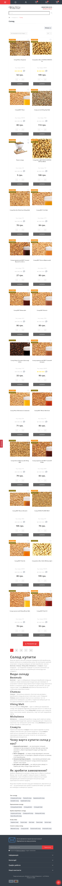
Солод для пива (38, 807)
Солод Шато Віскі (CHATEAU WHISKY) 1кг (42, 60)
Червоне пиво (14, 822)
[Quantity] (19, 79)
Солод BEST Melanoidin (20, 310)
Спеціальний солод (16, 798)
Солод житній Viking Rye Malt (42, 110)
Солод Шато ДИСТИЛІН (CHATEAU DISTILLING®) (42, 160)
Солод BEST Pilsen (20, 110)
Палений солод (27, 798)
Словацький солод (28, 813)
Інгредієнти (15, 17)
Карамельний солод (38, 798)
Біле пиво (31, 822)
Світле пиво (48, 822)
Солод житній (24, 828)
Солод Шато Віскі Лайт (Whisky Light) (42, 561)
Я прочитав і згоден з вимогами (23, 850)
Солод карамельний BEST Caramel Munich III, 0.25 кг (20, 261)
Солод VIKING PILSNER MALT (42, 511)
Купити (19, 84)
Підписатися (47, 847)
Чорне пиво (23, 822)
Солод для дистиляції (16, 807)
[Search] (51, 13)
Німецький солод (40, 813)
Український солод (16, 813)
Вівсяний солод (15, 828)
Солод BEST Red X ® (42, 611)
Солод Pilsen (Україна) (20, 60)
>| (31, 650)
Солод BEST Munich (42, 310)
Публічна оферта (20, 850)
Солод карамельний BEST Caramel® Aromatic (42, 361)
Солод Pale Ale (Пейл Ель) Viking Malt (20, 210)
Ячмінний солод (47, 828)
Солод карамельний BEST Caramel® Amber (42, 461)
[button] (26, 2)
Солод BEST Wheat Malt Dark (42, 410)
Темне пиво (39, 822)
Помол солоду (20, 160)
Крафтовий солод (25, 801)
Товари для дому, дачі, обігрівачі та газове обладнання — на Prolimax (31, 876)
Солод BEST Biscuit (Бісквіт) (19, 511)
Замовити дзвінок (47, 8)
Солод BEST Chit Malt (42, 210)
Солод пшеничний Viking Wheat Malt (20, 611)
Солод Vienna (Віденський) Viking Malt (20, 461)
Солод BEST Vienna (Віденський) (42, 260)
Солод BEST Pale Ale (20, 561)
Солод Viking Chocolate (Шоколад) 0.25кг (20, 361)
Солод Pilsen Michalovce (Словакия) (19, 410)
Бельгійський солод (16, 816)
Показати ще (31, 644)
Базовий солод (15, 801)
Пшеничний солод (35, 828)
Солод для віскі (28, 807)
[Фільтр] (1, 444)
